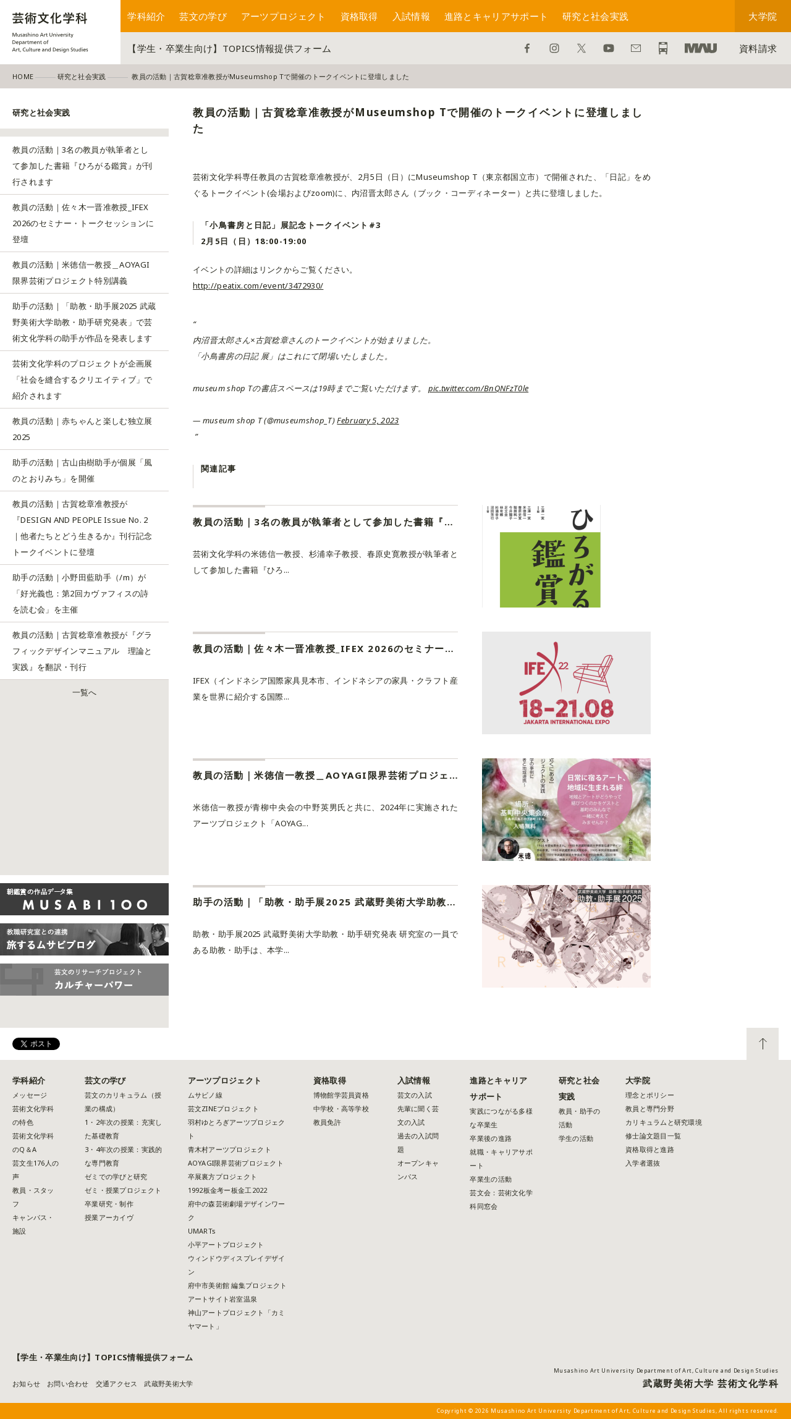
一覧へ (84, 692)
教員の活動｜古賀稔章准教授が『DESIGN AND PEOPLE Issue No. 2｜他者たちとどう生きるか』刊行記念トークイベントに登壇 (82, 527)
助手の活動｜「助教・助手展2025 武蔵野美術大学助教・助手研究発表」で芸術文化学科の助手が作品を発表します (84, 322)
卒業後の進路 (491, 1138)
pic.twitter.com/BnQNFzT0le (478, 388)
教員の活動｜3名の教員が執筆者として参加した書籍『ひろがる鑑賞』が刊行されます (82, 165)
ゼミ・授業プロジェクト (123, 1190)
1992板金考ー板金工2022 (228, 1190)
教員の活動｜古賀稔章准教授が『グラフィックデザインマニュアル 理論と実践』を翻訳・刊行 (82, 650)
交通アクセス (117, 1383)
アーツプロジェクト (283, 16)
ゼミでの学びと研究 (116, 1176)
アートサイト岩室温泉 (223, 1298)
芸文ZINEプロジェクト (223, 1108)
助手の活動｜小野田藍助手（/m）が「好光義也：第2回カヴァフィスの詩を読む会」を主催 (80, 593)
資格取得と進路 (649, 1149)
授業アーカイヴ (109, 1217)
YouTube (608, 48)
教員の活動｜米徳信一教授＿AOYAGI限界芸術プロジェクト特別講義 (81, 272)
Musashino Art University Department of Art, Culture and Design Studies (666, 1370)
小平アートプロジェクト (226, 1244)
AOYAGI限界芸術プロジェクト (236, 1162)
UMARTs (202, 1230)
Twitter (581, 48)
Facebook (527, 48)
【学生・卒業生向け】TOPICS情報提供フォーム (229, 48)
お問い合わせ (635, 48)
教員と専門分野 (649, 1108)
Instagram (554, 48)
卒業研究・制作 (109, 1203)
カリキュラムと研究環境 (663, 1122)
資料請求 (758, 48)
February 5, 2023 (368, 420)
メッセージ (29, 1094)
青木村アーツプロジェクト (229, 1149)
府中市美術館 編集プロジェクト (237, 1285)
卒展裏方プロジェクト (223, 1176)
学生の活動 (576, 1138)
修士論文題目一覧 (653, 1135)
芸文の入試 (414, 1094)
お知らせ (26, 1383)
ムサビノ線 (205, 1094)
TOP (763, 1044)
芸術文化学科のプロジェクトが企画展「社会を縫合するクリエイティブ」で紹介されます (82, 379)
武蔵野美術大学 (701, 48)
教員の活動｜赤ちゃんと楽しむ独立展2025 (82, 429)
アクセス (663, 48)
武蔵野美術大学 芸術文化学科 (711, 1383)
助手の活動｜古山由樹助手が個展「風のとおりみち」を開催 (82, 470)
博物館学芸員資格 (341, 1094)
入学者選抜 (642, 1162)
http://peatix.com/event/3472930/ (258, 285)
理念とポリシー (649, 1094)
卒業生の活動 (491, 1179)
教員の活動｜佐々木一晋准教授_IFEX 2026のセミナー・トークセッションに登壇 (83, 223)
